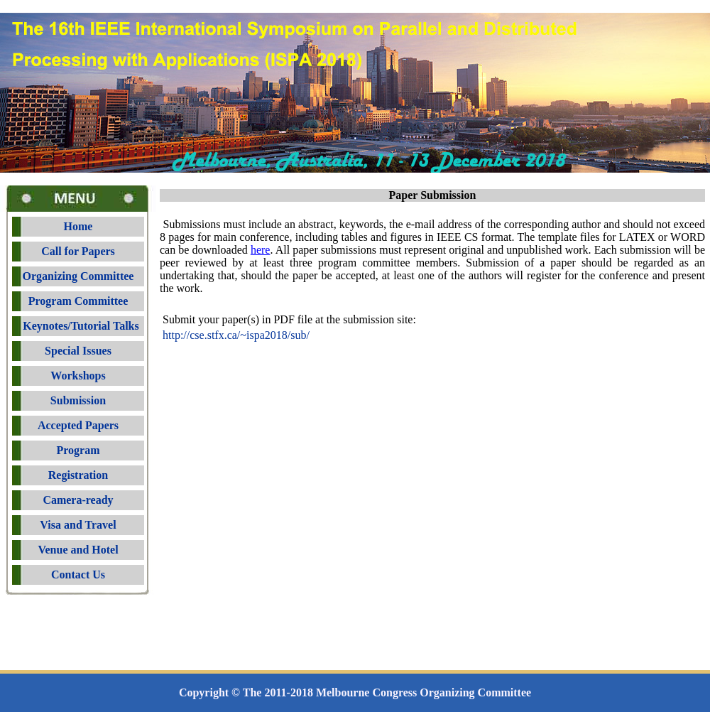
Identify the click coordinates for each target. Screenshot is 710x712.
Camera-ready (78, 500)
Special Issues (78, 351)
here (261, 250)
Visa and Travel (78, 525)
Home (78, 226)
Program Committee (78, 301)
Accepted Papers (78, 425)
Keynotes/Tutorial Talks (77, 326)
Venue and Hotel (78, 550)
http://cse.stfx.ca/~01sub (236, 335)
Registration (78, 475)
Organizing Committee (78, 276)
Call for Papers (78, 251)
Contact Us (78, 574)
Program (77, 450)
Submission (78, 400)
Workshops (77, 376)
